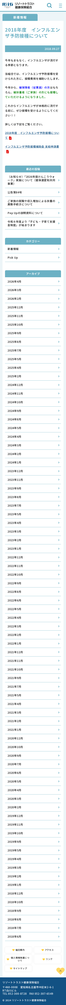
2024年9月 (14, 411)
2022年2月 (14, 635)
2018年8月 (14, 919)
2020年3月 (14, 799)
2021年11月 (15, 661)
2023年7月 (14, 505)
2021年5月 (14, 695)
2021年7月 (14, 686)
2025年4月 (14, 368)
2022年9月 (14, 583)
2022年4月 (14, 618)
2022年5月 (14, 609)
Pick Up (13, 257)
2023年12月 (15, 471)
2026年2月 (14, 299)
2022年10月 (15, 574)
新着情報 (13, 249)
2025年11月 (15, 316)
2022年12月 (15, 557)
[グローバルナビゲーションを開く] (60, 5)
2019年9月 (14, 842)
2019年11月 (15, 824)
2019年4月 (14, 859)
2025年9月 (14, 333)
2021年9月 (14, 678)
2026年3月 (14, 290)
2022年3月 (14, 626)
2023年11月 (15, 480)
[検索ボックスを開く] (49, 5)
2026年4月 (14, 281)
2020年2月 (14, 807)
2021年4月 (14, 704)
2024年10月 (15, 402)
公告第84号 (15, 192)
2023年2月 (14, 540)
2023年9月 (14, 488)
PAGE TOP (60, 971)
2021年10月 (15, 669)
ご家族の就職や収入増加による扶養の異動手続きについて (31, 202)
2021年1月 (14, 730)
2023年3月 (14, 531)
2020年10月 (15, 747)
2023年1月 (14, 549)
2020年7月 (14, 764)
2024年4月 (14, 437)
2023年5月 (14, 514)
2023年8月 (14, 497)
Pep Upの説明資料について (25, 213)
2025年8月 (14, 342)
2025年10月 (15, 325)
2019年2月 (14, 876)
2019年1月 (14, 885)
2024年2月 (14, 454)
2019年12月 (15, 816)
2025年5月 (14, 359)
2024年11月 (15, 393)
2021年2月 (14, 721)
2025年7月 (14, 350)
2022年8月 (14, 592)
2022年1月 (14, 643)
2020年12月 (15, 738)
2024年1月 (14, 462)
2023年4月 (14, 523)
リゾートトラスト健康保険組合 (18, 5)
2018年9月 (14, 911)
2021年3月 (14, 712)
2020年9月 (14, 756)
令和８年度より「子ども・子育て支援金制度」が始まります (31, 223)
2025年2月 (14, 376)
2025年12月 (15, 307)
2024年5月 (14, 428)
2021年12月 (15, 652)
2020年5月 (14, 781)
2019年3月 (14, 868)
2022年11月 (15, 566)
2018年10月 (15, 902)
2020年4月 (14, 790)
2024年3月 (14, 445)
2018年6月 (14, 936)
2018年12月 (15, 893)
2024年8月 (14, 419)
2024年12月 (15, 385)
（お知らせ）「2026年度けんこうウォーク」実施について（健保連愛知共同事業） (31, 180)
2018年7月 (14, 928)
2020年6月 (14, 773)
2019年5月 (14, 850)
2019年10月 (15, 833)
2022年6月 (14, 600)
